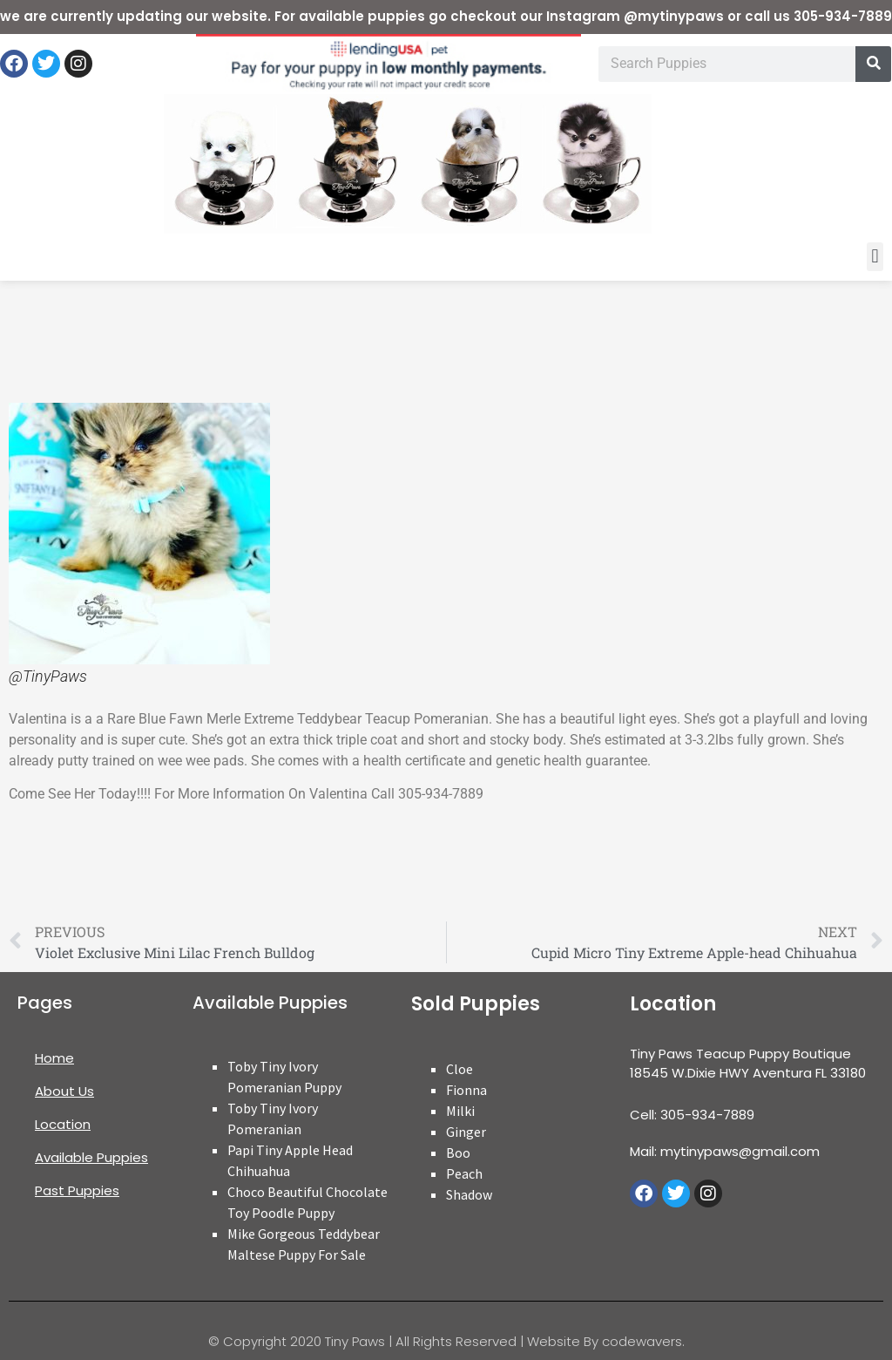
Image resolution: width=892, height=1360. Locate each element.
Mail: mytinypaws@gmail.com (725, 1151)
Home (54, 1058)
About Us (64, 1091)
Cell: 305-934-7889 (692, 1114)
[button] (875, 256)
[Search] (873, 64)
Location (63, 1124)
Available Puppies (91, 1157)
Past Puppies (77, 1190)
